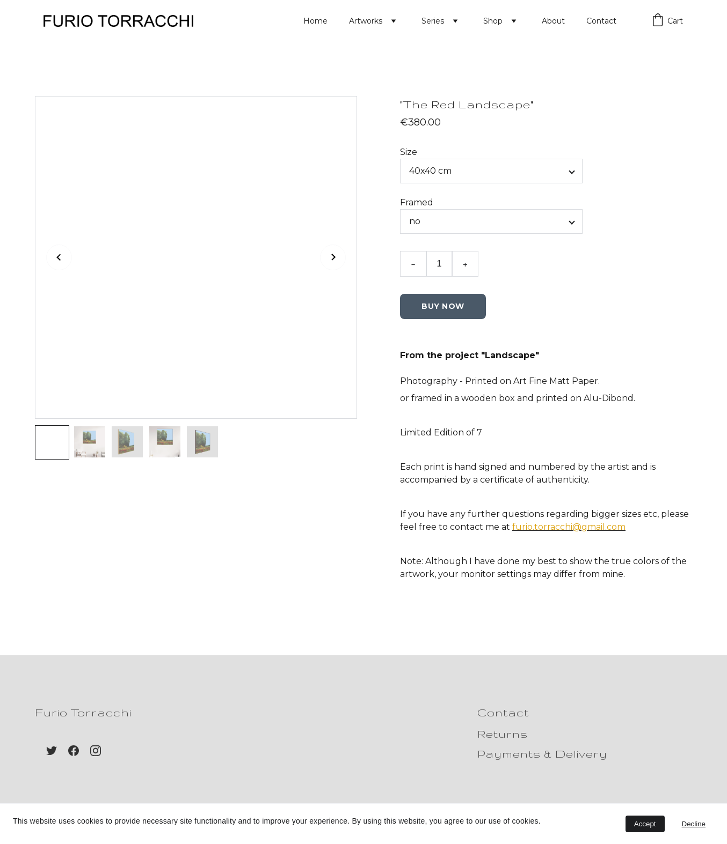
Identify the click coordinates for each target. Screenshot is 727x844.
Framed (416, 208)
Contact (601, 21)
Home (315, 21)
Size (408, 158)
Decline (694, 824)
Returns (502, 735)
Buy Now (442, 312)
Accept (645, 824)
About (553, 21)
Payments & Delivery (542, 755)
